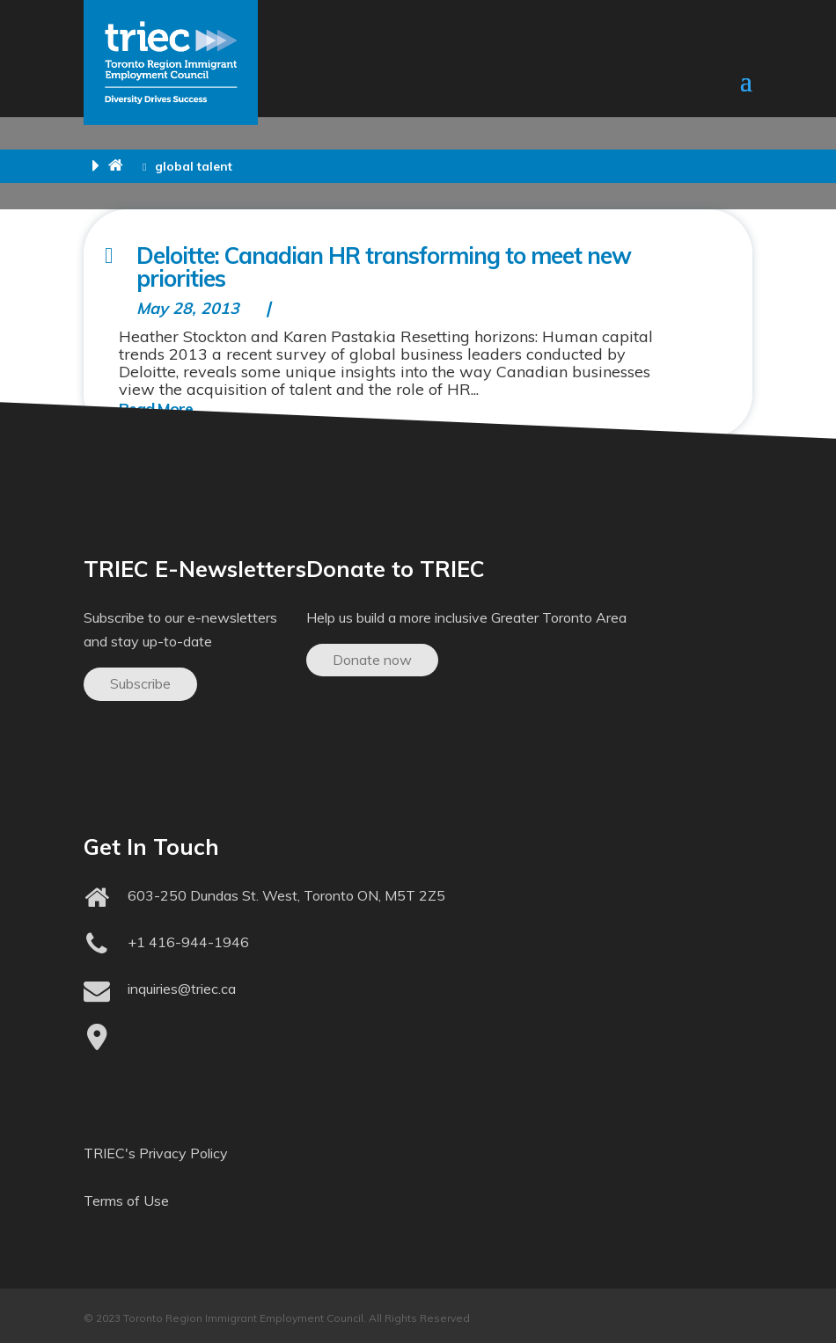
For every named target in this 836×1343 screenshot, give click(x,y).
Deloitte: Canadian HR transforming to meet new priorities (383, 267)
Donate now (372, 659)
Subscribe (140, 683)
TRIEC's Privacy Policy (156, 1153)
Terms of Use (126, 1200)
